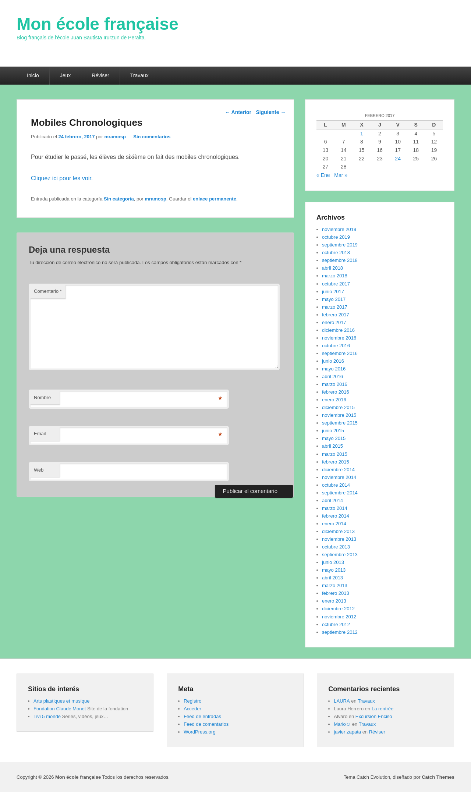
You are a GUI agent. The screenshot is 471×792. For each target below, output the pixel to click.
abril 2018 (332, 268)
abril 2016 (332, 376)
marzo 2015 (334, 454)
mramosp (115, 136)
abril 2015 (332, 446)
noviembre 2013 (339, 539)
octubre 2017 (336, 284)
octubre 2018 (336, 252)
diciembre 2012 (338, 608)
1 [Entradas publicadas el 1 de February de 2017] (361, 133)
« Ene (323, 175)
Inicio (33, 75)
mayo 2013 (334, 570)
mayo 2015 (334, 438)
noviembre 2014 (339, 477)
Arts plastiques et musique (61, 701)
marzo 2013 (334, 585)
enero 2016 (334, 399)
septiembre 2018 (340, 260)
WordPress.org (199, 732)
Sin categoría (119, 199)
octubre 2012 (336, 624)
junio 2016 (333, 361)
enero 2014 (334, 523)
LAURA (342, 701)
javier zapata (347, 732)
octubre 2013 (336, 547)
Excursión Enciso (373, 716)
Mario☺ (342, 724)
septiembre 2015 (340, 423)
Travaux (139, 75)
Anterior (238, 112)
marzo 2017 (334, 307)
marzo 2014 (334, 508)
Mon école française (97, 23)
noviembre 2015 (339, 415)
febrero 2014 (335, 516)
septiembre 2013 (340, 554)
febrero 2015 (335, 462)
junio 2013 (333, 562)
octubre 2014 (336, 485)
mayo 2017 (334, 299)
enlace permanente (214, 199)
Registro (192, 701)
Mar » (340, 175)
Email (40, 433)
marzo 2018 (334, 275)
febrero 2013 (335, 593)
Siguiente (271, 112)
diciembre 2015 (338, 407)
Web (39, 470)
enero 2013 (334, 601)
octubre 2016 (336, 345)
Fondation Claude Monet (59, 708)
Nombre (42, 397)
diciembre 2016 (338, 330)
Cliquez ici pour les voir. (62, 178)
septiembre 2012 (340, 632)
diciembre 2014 (338, 469)
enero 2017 (334, 322)
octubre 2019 (336, 237)
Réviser (100, 75)
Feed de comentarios (206, 724)
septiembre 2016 (340, 353)
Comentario (48, 291)
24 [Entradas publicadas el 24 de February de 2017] (398, 158)
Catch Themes (438, 777)
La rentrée (382, 708)
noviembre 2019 (339, 229)
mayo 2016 (334, 369)
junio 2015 (333, 430)
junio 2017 (333, 291)
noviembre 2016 (339, 338)
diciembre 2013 (338, 531)
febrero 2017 (335, 314)
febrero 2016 (335, 392)
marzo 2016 (334, 384)
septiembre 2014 (340, 493)
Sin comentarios (151, 136)
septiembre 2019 (340, 245)
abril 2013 (332, 577)
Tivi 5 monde (47, 716)
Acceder (192, 708)
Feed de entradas (202, 716)
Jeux (65, 75)
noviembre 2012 (339, 616)
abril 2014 (332, 500)
